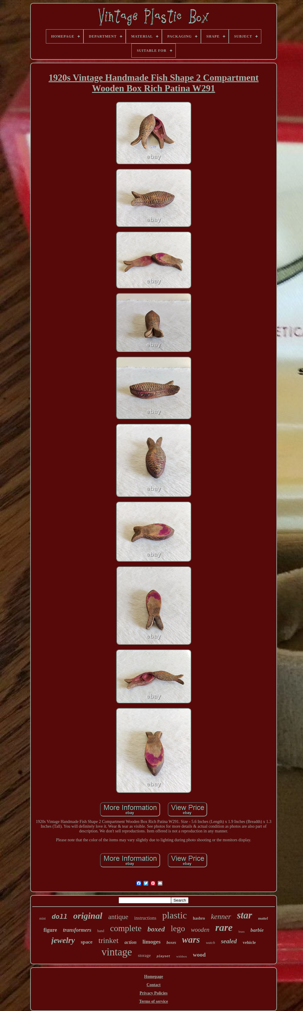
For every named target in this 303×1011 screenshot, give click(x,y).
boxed (156, 929)
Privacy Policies (153, 993)
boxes (171, 942)
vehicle (249, 942)
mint (42, 918)
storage (144, 955)
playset (163, 956)
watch (210, 942)
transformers (77, 930)
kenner (221, 917)
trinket (109, 940)
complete (125, 928)
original (87, 916)
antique (118, 917)
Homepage (153, 976)
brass (241, 931)
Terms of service (153, 1001)
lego (178, 928)
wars (191, 939)
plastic (174, 915)
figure (50, 930)
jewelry (63, 940)
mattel (263, 918)
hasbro (199, 918)
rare (224, 927)
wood (199, 955)
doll (59, 917)
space (87, 942)
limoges (151, 942)
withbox (181, 956)
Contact (153, 985)
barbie (257, 930)
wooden (200, 929)
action (131, 942)
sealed (229, 941)
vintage (116, 952)
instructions (145, 918)
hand (100, 931)
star (244, 915)
